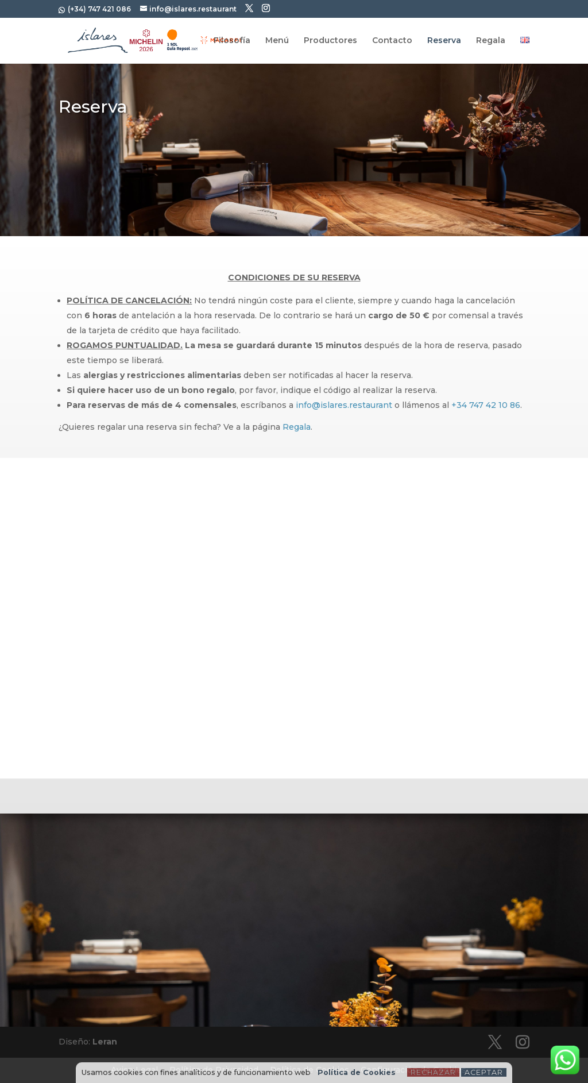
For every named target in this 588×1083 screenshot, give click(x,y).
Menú (277, 40)
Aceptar (484, 1072)
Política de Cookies (357, 1072)
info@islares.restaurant (344, 405)
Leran (104, 1041)
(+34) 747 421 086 (98, 9)
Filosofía (232, 40)
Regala (490, 40)
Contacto (392, 40)
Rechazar (433, 1072)
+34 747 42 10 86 (485, 405)
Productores (330, 40)
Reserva (444, 40)
